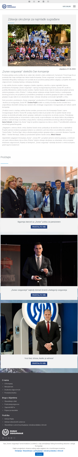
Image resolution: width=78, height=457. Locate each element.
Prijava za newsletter (11, 410)
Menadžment (8, 387)
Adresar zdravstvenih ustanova (14, 422)
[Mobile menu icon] (74, 6)
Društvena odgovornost (12, 390)
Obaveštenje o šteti (10, 401)
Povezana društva (10, 393)
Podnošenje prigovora (11, 404)
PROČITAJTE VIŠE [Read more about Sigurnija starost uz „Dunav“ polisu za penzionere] (39, 227)
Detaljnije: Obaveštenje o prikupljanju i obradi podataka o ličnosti (39, 451)
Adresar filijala (9, 419)
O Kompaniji (8, 384)
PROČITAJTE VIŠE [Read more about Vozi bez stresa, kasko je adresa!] (39, 363)
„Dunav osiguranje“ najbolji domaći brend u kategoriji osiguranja (39, 290)
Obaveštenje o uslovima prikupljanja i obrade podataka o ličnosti (25, 425)
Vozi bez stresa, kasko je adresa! (39, 358)
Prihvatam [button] (39, 454)
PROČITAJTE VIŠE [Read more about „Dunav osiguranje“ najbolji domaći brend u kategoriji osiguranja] (39, 295)
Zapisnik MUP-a (9, 407)
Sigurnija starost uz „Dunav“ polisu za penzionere (39, 222)
